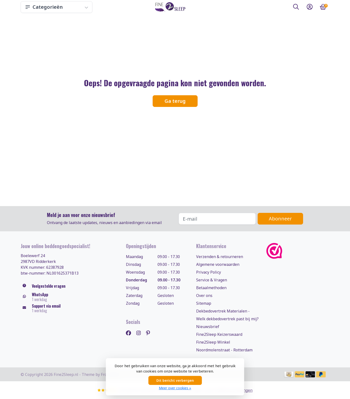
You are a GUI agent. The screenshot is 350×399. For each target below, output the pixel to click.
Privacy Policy (208, 272)
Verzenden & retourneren (219, 256)
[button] (296, 8)
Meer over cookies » (175, 388)
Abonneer (280, 218)
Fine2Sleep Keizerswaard (219, 334)
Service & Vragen (211, 280)
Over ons (204, 295)
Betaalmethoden (211, 287)
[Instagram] (140, 333)
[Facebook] (130, 333)
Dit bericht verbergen (175, 380)
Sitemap (203, 303)
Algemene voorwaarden (217, 264)
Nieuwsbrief (207, 326)
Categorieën (56, 7)
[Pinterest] (150, 333)
